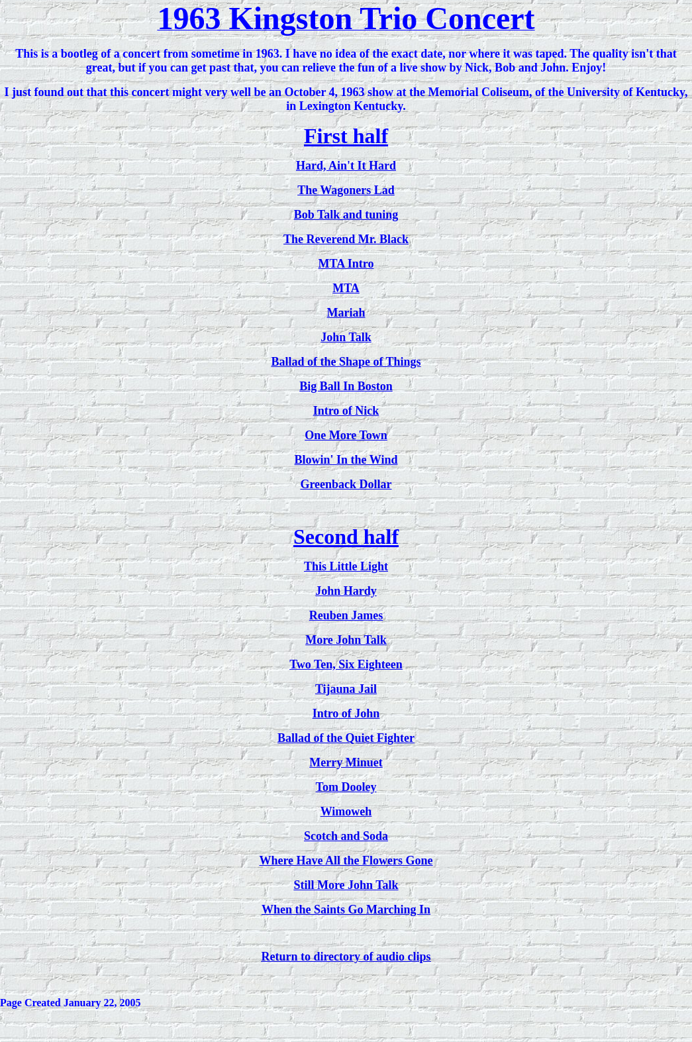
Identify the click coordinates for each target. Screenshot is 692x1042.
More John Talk (346, 640)
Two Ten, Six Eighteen (346, 664)
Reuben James (346, 615)
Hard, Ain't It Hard (346, 165)
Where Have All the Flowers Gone (345, 860)
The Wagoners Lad (346, 190)
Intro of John (346, 713)
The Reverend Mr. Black (346, 239)
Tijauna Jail (346, 689)
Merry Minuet (345, 762)
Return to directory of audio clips (345, 956)
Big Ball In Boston (346, 386)
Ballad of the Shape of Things (345, 361)
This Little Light (346, 566)
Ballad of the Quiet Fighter (346, 738)
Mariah (346, 312)
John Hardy (346, 591)
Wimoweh (346, 811)
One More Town (346, 435)
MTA (346, 288)
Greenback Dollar (345, 484)
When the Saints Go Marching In (346, 909)
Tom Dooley (346, 787)
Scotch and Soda (346, 836)
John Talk (346, 337)
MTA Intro (346, 263)
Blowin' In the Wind (346, 459)
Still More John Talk (345, 885)
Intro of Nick (346, 410)
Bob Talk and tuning (346, 214)
